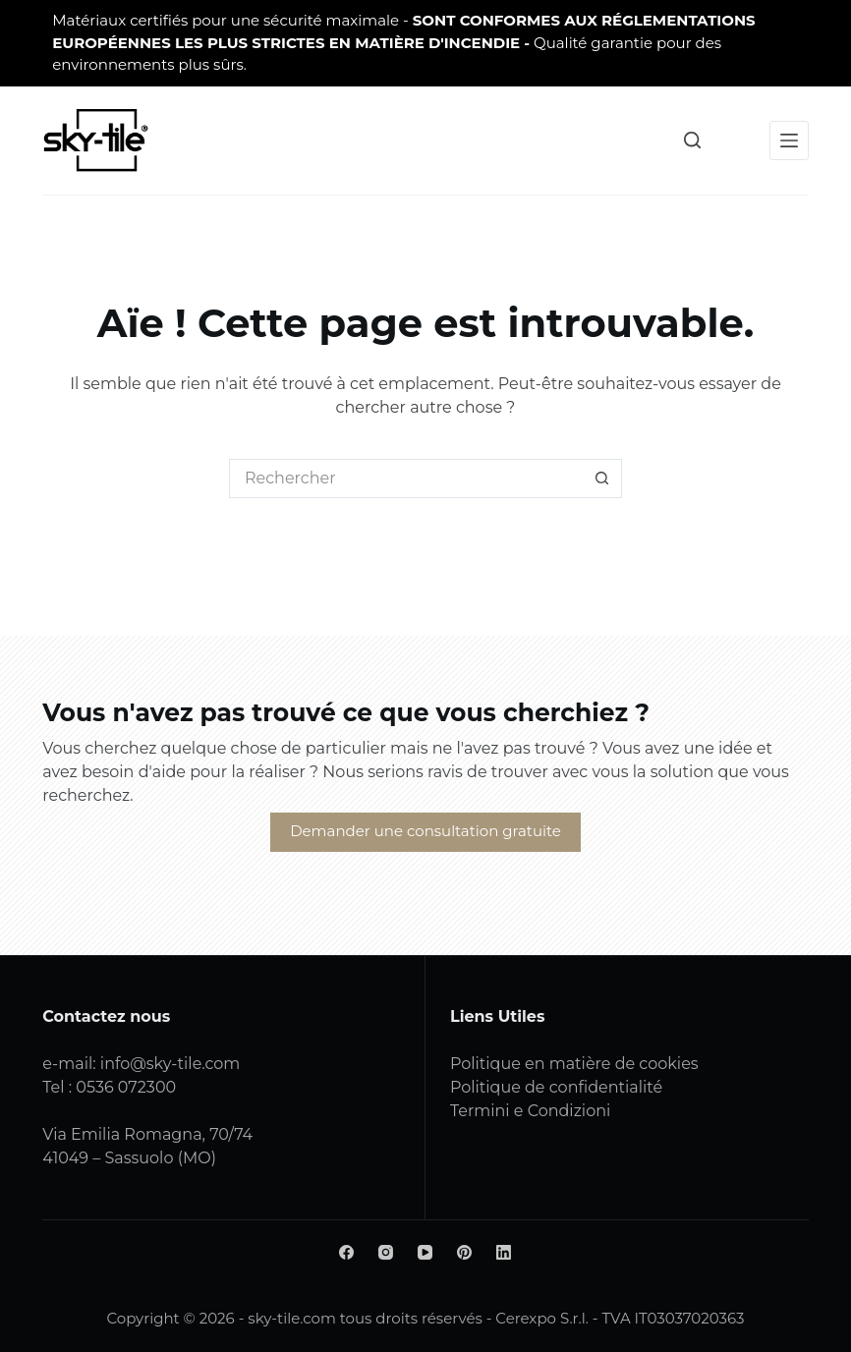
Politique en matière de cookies (574, 1063)
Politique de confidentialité (556, 1087)
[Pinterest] (464, 1252)
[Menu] (789, 140)
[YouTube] (425, 1252)
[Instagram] (385, 1252)
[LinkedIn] (503, 1252)
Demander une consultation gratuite (425, 830)
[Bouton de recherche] (602, 478)
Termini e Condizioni (530, 1110)
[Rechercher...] (406, 478)
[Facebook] (346, 1252)
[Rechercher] (692, 140)
